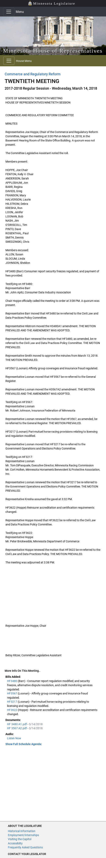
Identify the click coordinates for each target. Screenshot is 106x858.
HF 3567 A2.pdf (17, 728)
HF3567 (12, 693)
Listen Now (14, 738)
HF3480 (12, 681)
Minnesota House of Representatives (53, 51)
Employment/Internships (23, 835)
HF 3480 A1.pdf (17, 724)
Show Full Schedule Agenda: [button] (23, 744)
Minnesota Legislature (51, 3)
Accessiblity (15, 843)
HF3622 (12, 710)
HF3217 (12, 701)
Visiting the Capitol (19, 839)
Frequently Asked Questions (25, 847)
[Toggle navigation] (8, 12)
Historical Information (21, 831)
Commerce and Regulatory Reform (33, 74)
